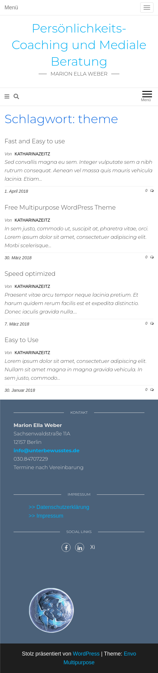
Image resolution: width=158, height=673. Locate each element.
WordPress (86, 654)
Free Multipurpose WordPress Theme (60, 207)
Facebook (66, 547)
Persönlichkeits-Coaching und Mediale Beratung (78, 45)
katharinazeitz (32, 153)
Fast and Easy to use (35, 141)
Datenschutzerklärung (62, 507)
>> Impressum (46, 516)
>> (32, 507)
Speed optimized (30, 273)
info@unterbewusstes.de (47, 450)
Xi (92, 547)
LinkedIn (80, 547)
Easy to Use (22, 340)
